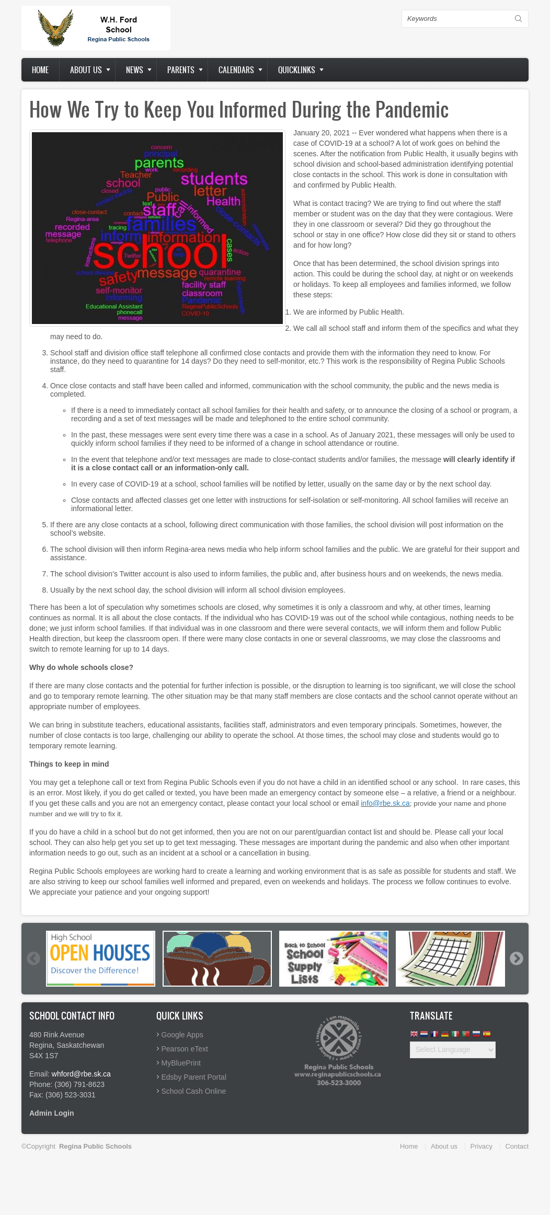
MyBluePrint (181, 1063)
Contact (517, 1146)
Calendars (236, 69)
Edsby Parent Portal (194, 1077)
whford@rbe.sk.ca (81, 1074)
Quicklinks (296, 69)
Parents (180, 69)
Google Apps (182, 1035)
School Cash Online (194, 1091)
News (134, 69)
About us (86, 69)
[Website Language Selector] (453, 1050)
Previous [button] (33, 958)
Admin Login (51, 1113)
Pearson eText (185, 1049)
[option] (100, 959)
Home (40, 69)
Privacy (481, 1146)
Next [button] (516, 958)
